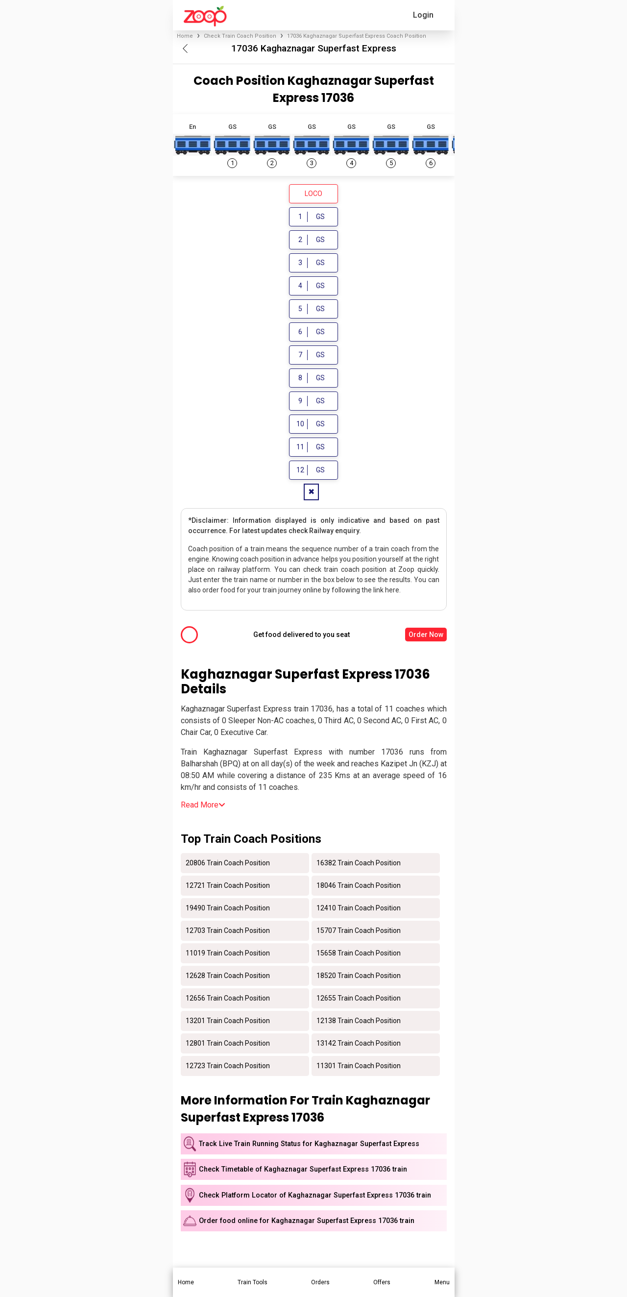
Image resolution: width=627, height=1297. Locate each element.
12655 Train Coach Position (358, 999)
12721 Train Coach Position (228, 887)
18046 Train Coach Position (358, 887)
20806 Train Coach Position (228, 864)
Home (185, 36)
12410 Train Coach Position (358, 909)
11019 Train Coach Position (228, 954)
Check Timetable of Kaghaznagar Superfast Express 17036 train (303, 1171)
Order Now (426, 636)
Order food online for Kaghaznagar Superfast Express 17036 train (306, 1222)
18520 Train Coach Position (358, 977)
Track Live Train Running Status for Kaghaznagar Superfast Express (309, 1145)
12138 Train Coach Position (358, 1022)
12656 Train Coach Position (228, 999)
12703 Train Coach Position (228, 932)
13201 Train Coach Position (228, 1022)
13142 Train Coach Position (358, 1045)
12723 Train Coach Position (228, 1067)
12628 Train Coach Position (228, 977)
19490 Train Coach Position (228, 909)
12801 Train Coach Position (228, 1045)
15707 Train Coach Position (358, 932)
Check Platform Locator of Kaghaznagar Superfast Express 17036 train (315, 1196)
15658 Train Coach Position (358, 954)
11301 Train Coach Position (358, 1067)
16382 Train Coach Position (358, 864)
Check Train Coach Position (240, 36)
